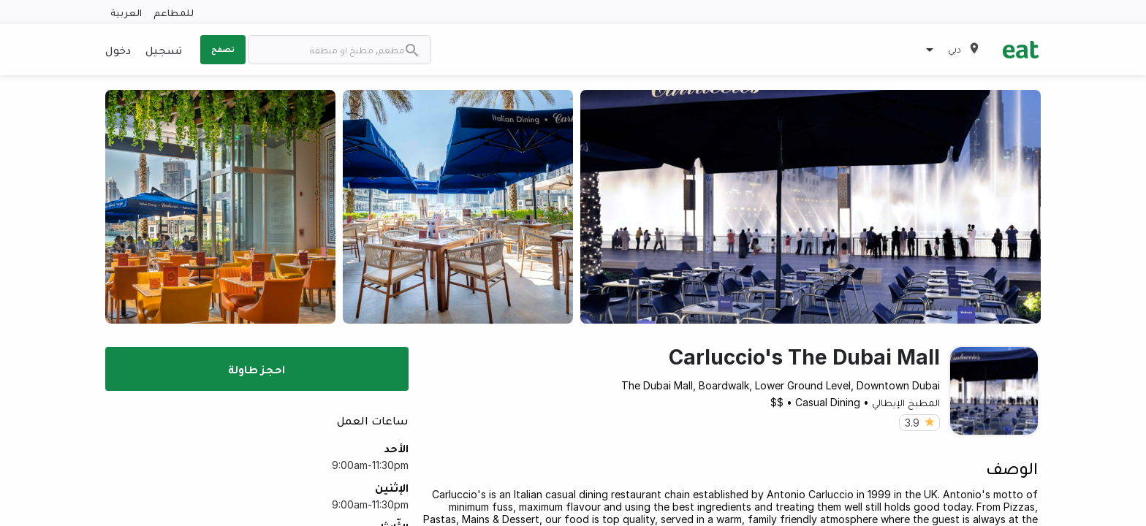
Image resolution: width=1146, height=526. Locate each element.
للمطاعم (173, 12)
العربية (126, 12)
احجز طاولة (256, 369)
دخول (118, 49)
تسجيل (163, 49)
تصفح (223, 49)
